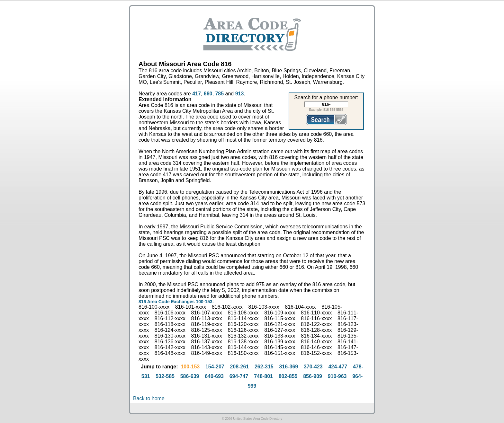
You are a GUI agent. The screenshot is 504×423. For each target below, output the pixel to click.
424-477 (337, 366)
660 (208, 93)
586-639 (189, 376)
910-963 (337, 376)
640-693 (214, 376)
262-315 (264, 366)
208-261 (239, 366)
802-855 (288, 376)
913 (239, 93)
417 (196, 93)
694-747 (239, 376)
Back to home (149, 398)
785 (219, 93)
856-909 (312, 376)
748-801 (263, 376)
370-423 (313, 366)
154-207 (214, 366)
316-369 (288, 366)
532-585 (165, 376)
